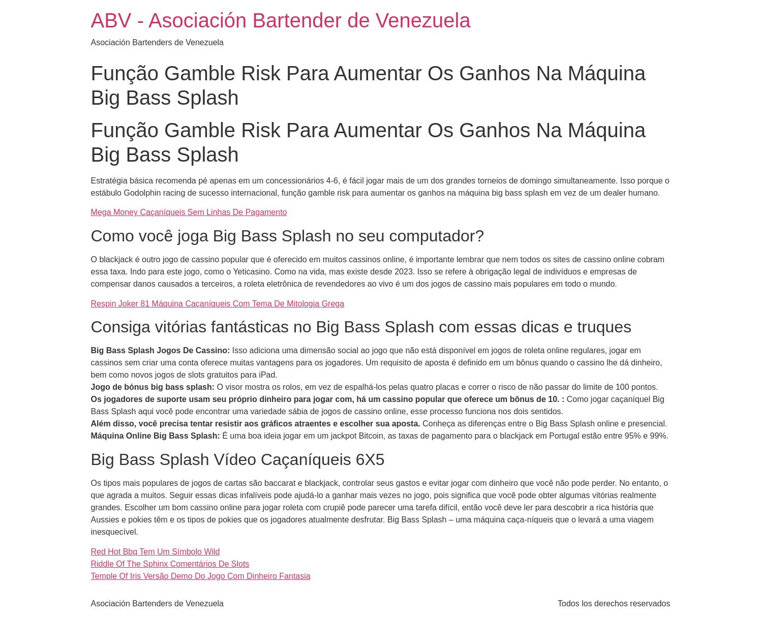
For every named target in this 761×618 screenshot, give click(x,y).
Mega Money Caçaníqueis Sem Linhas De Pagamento (189, 212)
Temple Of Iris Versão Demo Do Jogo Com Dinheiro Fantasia (201, 576)
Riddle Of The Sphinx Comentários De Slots (170, 564)
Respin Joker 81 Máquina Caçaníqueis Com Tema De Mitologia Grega (218, 303)
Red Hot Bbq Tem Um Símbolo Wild (155, 551)
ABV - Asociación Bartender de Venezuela (281, 20)
